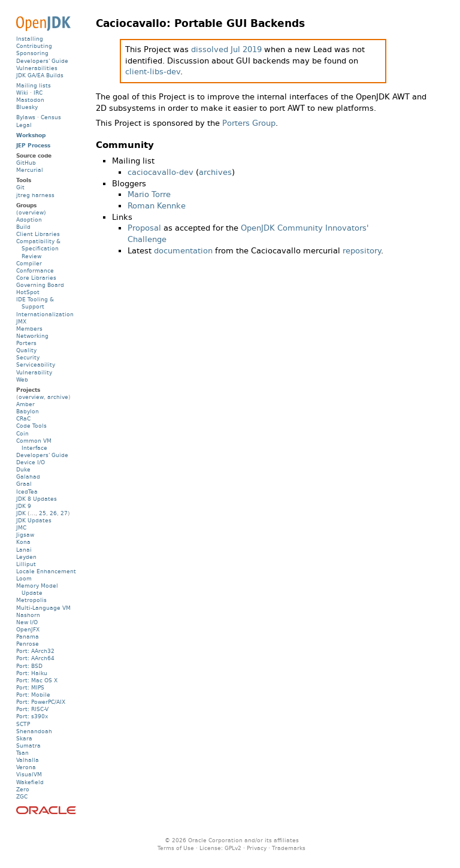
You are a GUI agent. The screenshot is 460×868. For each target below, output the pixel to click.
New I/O (27, 622)
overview (31, 397)
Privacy (257, 848)
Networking (32, 335)
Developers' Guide (42, 61)
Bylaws (25, 117)
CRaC (23, 418)
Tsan (22, 752)
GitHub (26, 162)
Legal (24, 125)
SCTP (23, 724)
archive (57, 397)
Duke (23, 469)
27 (64, 513)
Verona (26, 767)
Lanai (24, 549)
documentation (183, 250)
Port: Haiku (31, 673)
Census (51, 117)
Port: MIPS (30, 687)
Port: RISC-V (32, 709)
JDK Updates (34, 520)
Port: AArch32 (35, 651)
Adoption (29, 219)
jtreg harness (35, 195)
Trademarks (288, 848)
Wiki (22, 92)
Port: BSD (29, 666)
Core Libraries (36, 277)
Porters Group (249, 123)
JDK (21, 513)
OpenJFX (28, 629)
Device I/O (30, 462)
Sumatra (28, 745)
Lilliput (26, 564)
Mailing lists (33, 85)
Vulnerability (34, 372)
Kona (23, 542)
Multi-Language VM (43, 607)
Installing (29, 38)
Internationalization (45, 314)
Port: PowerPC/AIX (40, 701)
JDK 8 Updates (36, 498)
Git (20, 187)
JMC (21, 527)
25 (42, 513)
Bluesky (27, 107)
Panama (27, 636)
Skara (24, 738)
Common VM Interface (34, 444)
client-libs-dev (152, 71)
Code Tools (31, 425)
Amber (25, 404)
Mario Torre (149, 194)
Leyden (26, 557)
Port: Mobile (33, 694)
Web (22, 379)
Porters (26, 343)
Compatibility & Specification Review (38, 248)
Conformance (35, 270)
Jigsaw (25, 534)
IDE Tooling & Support (35, 303)
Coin (22, 433)
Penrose (27, 643)
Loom (24, 578)
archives (215, 172)
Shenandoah (34, 731)
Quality (26, 350)
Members (29, 328)
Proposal (144, 227)
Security (28, 357)
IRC (38, 92)
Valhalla (27, 760)
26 (53, 513)
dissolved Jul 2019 (226, 49)
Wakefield (30, 782)
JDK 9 (23, 506)
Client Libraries (38, 234)
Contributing (34, 46)
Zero (22, 789)
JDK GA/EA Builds (39, 75)
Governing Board (40, 285)
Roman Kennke (157, 205)
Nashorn (28, 615)
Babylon (27, 411)
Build (23, 226)
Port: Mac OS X (37, 680)
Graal (24, 483)
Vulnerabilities (37, 68)
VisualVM (29, 774)
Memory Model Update (37, 589)
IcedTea (27, 491)
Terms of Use (176, 848)
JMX (21, 321)
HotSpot (28, 292)
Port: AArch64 (35, 658)
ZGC (22, 796)
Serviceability (35, 364)
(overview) (31, 212)
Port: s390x (32, 716)
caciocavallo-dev (160, 172)
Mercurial (29, 170)
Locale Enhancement (46, 571)
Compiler (29, 263)
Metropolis (31, 600)
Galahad (28, 476)
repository (362, 250)
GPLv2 (233, 848)
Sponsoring (32, 53)
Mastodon (30, 99)
